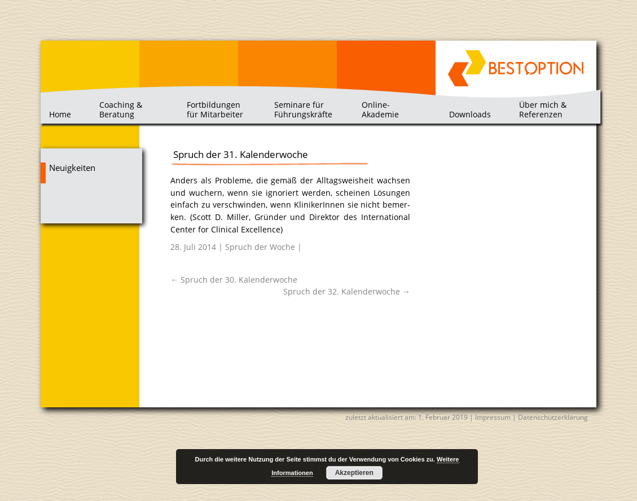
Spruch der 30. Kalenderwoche (233, 279)
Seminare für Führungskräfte (303, 109)
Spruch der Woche (260, 246)
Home (60, 114)
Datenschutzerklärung (553, 417)
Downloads (470, 114)
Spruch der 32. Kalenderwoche (346, 291)
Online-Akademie (380, 109)
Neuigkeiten (72, 167)
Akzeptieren (354, 473)
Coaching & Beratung (120, 109)
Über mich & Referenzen (542, 109)
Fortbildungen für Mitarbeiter (215, 109)
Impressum (493, 417)
